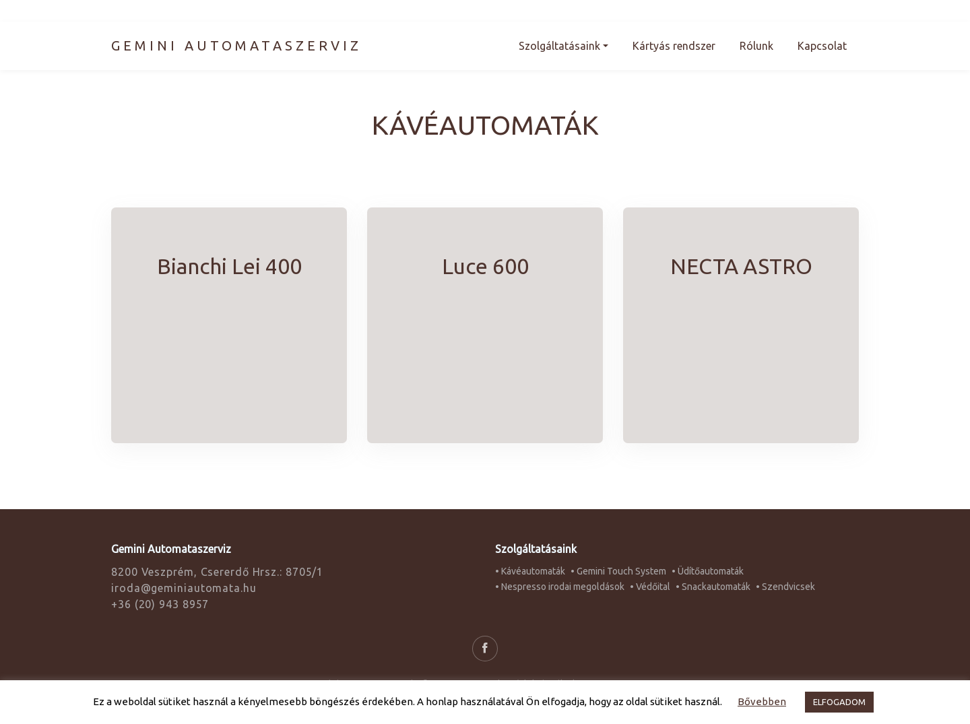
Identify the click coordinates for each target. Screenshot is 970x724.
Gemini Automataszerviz (236, 45)
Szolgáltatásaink (559, 46)
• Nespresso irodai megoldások (559, 586)
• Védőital (650, 586)
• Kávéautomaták (530, 571)
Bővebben (762, 701)
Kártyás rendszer (674, 46)
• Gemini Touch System (618, 571)
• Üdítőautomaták (708, 571)
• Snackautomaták (713, 586)
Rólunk (756, 46)
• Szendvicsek (785, 586)
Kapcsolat (822, 46)
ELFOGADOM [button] (839, 701)
